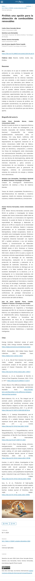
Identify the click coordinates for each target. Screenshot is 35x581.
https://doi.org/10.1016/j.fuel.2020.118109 (15, 426)
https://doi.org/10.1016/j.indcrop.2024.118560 (16, 479)
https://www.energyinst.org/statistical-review (16, 347)
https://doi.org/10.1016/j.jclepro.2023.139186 (16, 458)
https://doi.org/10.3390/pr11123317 (18, 381)
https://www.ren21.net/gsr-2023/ (12, 356)
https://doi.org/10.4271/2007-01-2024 (13, 440)
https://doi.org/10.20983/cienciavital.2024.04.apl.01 (18, 53)
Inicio (3, 6)
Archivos (28, 6)
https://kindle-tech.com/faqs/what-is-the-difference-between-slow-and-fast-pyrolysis (17, 392)
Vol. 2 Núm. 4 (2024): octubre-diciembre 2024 (14, 8)
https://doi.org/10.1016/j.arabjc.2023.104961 (16, 495)
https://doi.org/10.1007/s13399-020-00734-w (16, 410)
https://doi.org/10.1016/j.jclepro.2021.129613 (16, 372)
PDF (14, 523)
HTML (6, 523)
